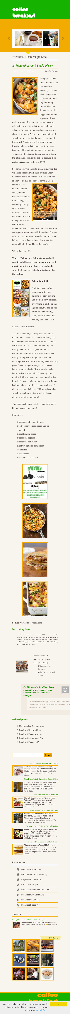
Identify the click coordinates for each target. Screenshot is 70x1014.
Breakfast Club (29, 884)
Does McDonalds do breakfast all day (43, 842)
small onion (24, 434)
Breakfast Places (30, 905)
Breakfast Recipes (51, 71)
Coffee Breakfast (23, 12)
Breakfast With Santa (32, 895)
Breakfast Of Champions (34, 874)
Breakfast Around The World (35, 890)
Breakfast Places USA (29, 742)
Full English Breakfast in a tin (46, 795)
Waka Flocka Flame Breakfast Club (44, 810)
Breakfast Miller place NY (31, 738)
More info (40, 1010)
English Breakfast (31, 879)
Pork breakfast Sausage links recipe (44, 763)
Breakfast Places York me (31, 734)
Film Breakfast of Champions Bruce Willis (41, 779)
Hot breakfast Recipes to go (31, 726)
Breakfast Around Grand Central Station (42, 826)
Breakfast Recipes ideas (30, 730)
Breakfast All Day (31, 900)
